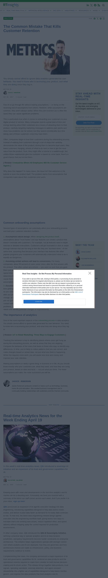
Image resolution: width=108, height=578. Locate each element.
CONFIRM (39, 301)
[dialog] (54, 289)
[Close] (90, 274)
